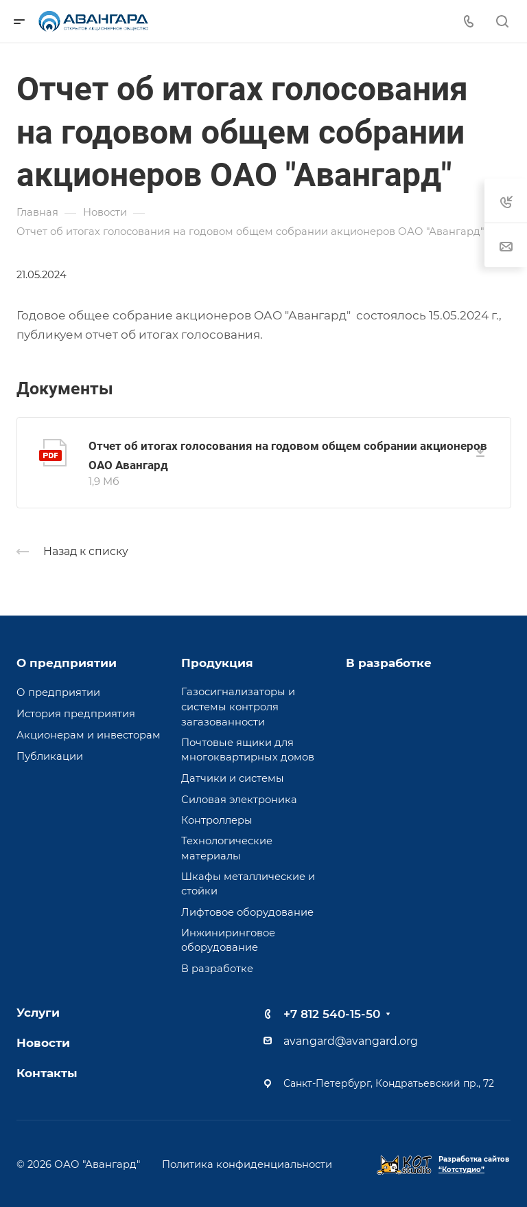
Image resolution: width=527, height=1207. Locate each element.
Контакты (47, 1073)
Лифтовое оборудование (247, 912)
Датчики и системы (232, 778)
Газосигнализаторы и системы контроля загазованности (238, 706)
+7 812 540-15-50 (331, 1014)
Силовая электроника (239, 799)
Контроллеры (217, 820)
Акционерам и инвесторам (88, 735)
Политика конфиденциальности (247, 1164)
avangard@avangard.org (350, 1041)
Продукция (217, 663)
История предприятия (75, 714)
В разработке (217, 968)
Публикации (49, 756)
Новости (43, 1043)
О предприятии (66, 663)
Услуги (38, 1012)
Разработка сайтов (473, 1164)
